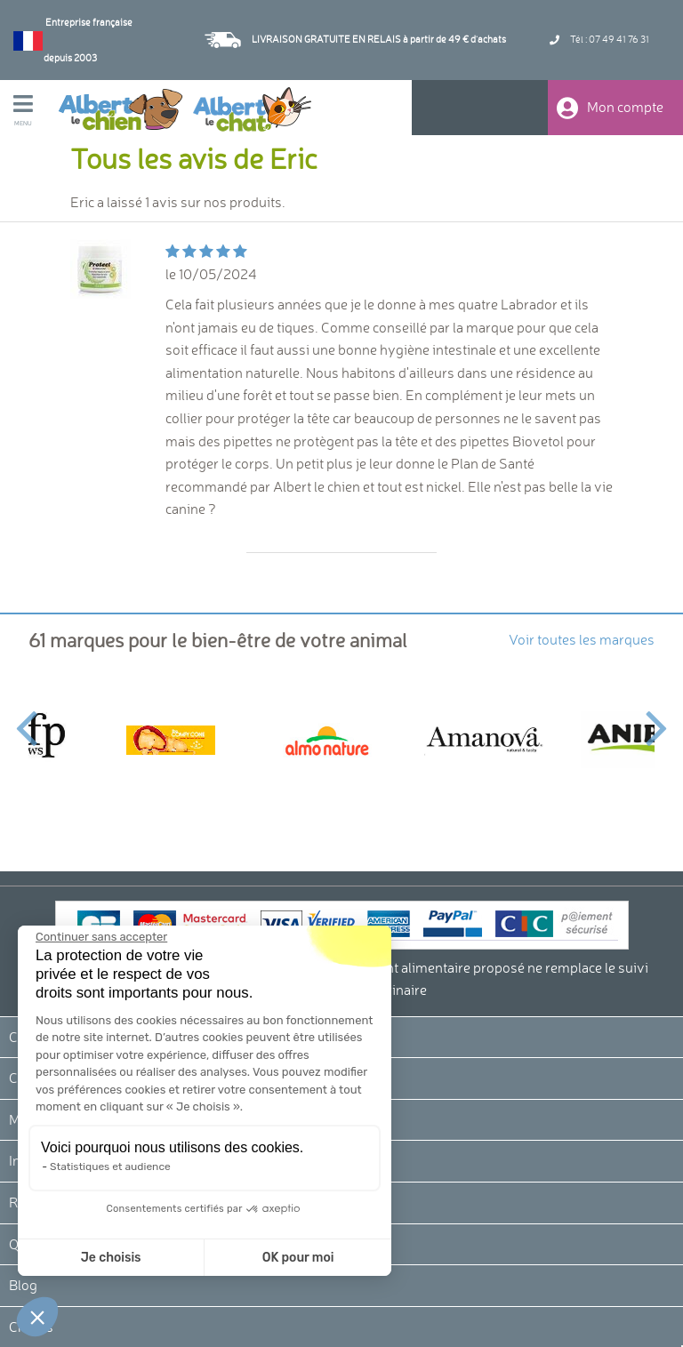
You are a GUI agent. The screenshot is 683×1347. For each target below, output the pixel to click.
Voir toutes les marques (582, 639)
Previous (26, 717)
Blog (23, 1285)
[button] (37, 1316)
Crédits (31, 1326)
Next (657, 717)
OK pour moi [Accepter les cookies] (133, 1257)
